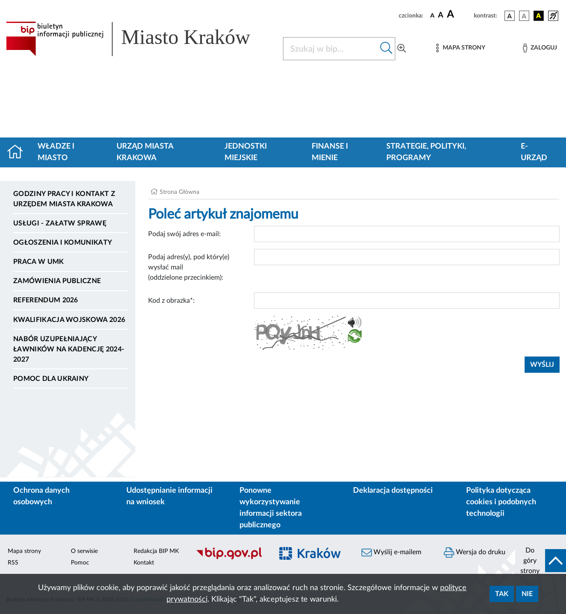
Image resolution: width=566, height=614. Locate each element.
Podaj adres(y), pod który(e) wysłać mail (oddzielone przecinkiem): (188, 267)
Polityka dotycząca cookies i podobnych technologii (501, 502)
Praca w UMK (38, 261)
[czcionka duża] (459, 14)
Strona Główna (179, 192)
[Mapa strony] (460, 48)
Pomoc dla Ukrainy (50, 378)
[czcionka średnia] (440, 15)
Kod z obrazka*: (171, 300)
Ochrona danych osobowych (41, 496)
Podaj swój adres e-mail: (184, 234)
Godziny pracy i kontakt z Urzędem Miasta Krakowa (64, 199)
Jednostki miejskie (246, 152)
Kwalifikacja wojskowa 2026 (69, 319)
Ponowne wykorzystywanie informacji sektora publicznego (270, 508)
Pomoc (80, 563)
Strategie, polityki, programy (426, 152)
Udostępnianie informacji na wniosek (169, 496)
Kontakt (144, 563)
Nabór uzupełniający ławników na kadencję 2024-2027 (68, 349)
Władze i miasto (56, 152)
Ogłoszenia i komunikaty (62, 242)
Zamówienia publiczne (57, 281)
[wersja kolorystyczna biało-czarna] (524, 15)
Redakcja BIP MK (156, 551)
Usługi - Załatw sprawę (59, 223)
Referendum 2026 (45, 300)
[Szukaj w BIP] (330, 48)
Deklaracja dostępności (393, 490)
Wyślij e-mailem (391, 552)
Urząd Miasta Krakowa (145, 152)
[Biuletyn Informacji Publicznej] (230, 558)
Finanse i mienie (330, 152)
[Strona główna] (18, 152)
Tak (501, 594)
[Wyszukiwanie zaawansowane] (401, 48)
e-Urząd (534, 152)
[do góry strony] (540, 560)
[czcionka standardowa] (432, 15)
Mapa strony (24, 551)
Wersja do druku (474, 552)
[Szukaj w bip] (386, 48)
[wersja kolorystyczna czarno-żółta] (538, 15)
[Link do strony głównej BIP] (139, 39)
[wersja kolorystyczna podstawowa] (509, 15)
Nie (527, 594)
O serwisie (84, 551)
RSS (13, 563)
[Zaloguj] (540, 48)
